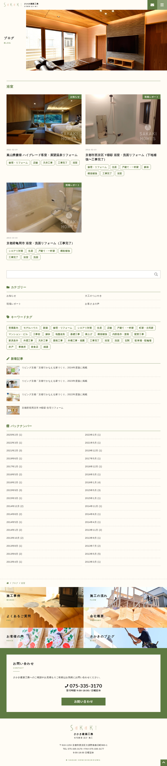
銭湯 (46, 347)
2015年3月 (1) (14, 498)
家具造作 (13, 340)
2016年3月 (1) (93, 474)
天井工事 (48, 162)
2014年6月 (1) (93, 514)
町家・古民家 (146, 328)
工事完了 (63, 162)
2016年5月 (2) (14, 474)
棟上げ (88, 334)
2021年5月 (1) (93, 442)
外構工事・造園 (76, 340)
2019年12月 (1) (93, 450)
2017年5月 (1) (93, 458)
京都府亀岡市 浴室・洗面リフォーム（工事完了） (41, 243)
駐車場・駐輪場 (143, 340)
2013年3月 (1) (93, 562)
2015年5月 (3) (93, 490)
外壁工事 (28, 340)
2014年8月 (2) (14, 514)
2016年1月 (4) (93, 482)
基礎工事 (75, 334)
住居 (114, 167)
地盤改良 (60, 334)
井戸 (11, 347)
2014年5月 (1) (14, 522)
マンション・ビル (18, 334)
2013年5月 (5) (93, 554)
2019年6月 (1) (14, 458)
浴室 (75, 162)
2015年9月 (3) (14, 490)
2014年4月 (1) (93, 522)
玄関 (127, 340)
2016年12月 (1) (93, 466)
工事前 (36, 334)
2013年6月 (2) (14, 554)
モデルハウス (30, 328)
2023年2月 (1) (93, 434)
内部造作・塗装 (120, 334)
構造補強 (92, 173)
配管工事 (139, 334)
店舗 (35, 162)
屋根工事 (58, 340)
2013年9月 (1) (93, 538)
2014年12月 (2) (15, 506)
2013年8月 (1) (14, 546)
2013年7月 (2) (93, 546)
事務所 (22, 347)
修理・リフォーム (18, 162)
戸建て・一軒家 (130, 167)
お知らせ (11, 295)
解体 (146, 167)
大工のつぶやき (93, 295)
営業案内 (13, 328)
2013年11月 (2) (93, 530)
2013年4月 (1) (14, 562)
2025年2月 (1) (14, 434)
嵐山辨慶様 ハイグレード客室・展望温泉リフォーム (42, 155)
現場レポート (14, 303)
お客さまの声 (92, 303)
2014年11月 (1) (93, 506)
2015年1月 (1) (93, 498)
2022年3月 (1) (14, 442)
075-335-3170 (83, 685)
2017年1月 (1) (14, 466)
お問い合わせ (83, 701)
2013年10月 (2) (15, 538)
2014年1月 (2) (14, 530)
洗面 (35, 257)
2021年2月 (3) (14, 450)
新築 (45, 328)
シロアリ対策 (16, 251)
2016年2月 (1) (14, 482)
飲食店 (34, 347)
